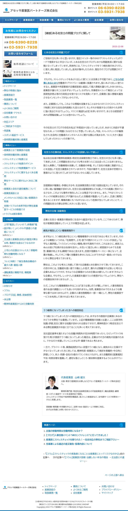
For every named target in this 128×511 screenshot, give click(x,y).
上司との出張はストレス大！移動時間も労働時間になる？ (20, 252)
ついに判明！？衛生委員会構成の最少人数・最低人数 (20, 263)
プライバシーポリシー (112, 490)
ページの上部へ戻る (114, 475)
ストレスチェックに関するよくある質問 (21, 174)
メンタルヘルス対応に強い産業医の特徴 (20, 200)
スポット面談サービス (14, 135)
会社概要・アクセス (13, 113)
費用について (64, 20)
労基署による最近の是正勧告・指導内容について (69, 444)
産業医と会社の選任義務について (20, 189)
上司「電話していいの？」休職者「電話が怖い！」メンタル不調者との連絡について (20, 228)
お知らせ (8, 286)
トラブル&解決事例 (13, 214)
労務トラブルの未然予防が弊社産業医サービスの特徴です (21, 208)
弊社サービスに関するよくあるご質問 (20, 183)
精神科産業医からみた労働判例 (19, 304)
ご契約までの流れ (12, 126)
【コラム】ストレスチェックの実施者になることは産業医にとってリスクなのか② (82, 454)
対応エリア (9, 122)
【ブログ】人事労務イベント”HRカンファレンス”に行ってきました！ (77, 435)
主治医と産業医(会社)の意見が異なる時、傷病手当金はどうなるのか (21, 241)
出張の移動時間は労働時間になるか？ (64, 431)
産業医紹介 (29, 20)
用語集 (7, 131)
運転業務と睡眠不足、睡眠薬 (17, 272)
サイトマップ (107, 493)
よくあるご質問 (81, 20)
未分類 (7, 299)
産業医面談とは (11, 193)
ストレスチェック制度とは (16, 159)
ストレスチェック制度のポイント (18, 164)
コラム (7, 290)
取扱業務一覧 (46, 20)
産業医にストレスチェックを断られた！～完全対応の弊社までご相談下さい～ (82, 440)
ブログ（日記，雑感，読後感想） (18, 295)
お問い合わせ (116, 20)
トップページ (11, 20)
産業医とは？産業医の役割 (17, 150)
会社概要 (99, 20)
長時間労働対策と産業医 (16, 139)
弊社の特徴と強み (12, 90)
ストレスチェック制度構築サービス (20, 168)
